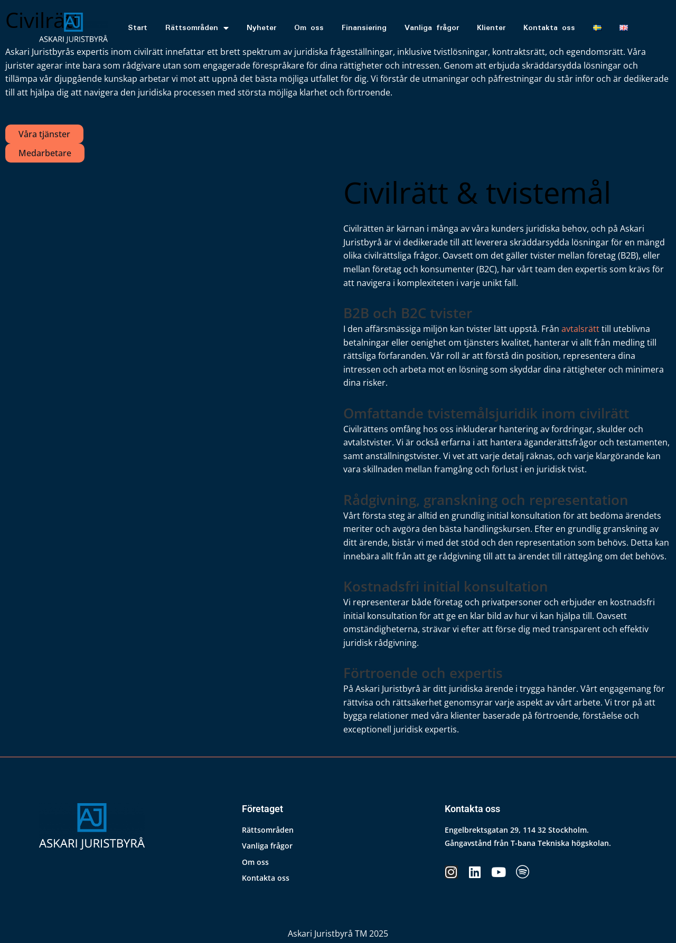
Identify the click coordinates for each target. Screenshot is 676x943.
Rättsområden (197, 27)
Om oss (309, 28)
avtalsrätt (580, 329)
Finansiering (364, 28)
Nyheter (261, 28)
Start (137, 28)
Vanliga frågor (432, 28)
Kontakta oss (549, 28)
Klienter (491, 28)
